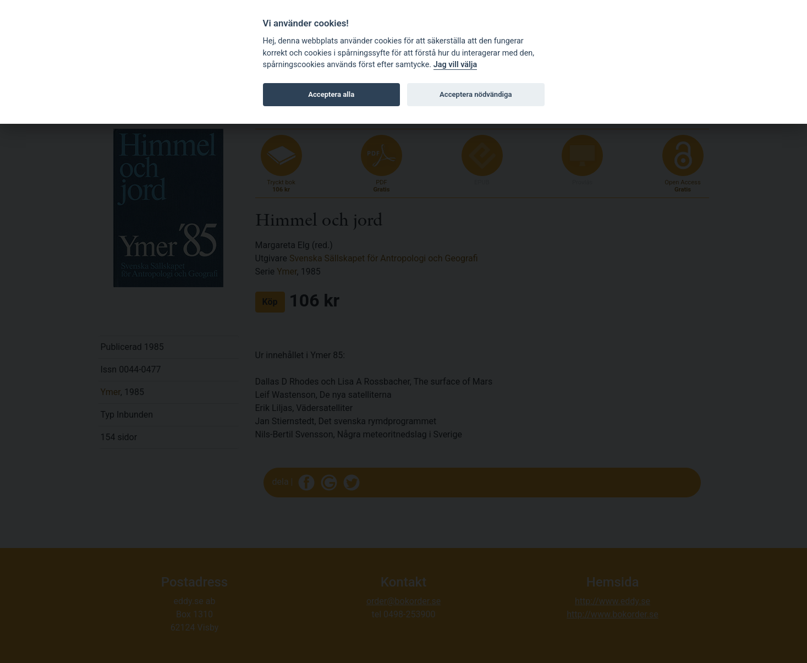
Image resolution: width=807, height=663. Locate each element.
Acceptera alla (331, 94)
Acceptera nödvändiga (476, 94)
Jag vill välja (455, 64)
